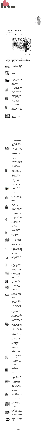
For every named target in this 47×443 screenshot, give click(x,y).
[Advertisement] (33, 8)
